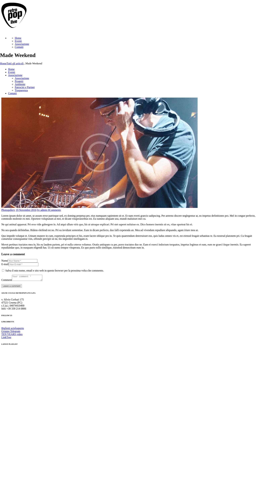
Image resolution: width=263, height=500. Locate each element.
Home (3, 63)
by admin (42, 210)
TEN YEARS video (12, 335)
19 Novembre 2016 (26, 210)
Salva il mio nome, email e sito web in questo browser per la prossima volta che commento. (54, 270)
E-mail (5, 264)
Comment (6, 281)
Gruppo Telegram (10, 332)
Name (4, 260)
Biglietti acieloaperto (12, 329)
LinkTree (6, 338)
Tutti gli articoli (15, 63)
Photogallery (8, 210)
